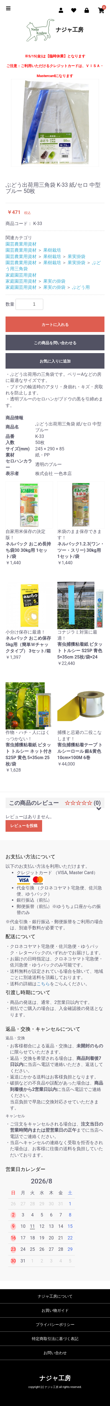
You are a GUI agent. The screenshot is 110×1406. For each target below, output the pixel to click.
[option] (55, 123)
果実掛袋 (76, 256)
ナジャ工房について (55, 1296)
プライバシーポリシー (55, 1324)
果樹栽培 (52, 250)
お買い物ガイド (55, 1310)
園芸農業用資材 (21, 244)
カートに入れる (55, 324)
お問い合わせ (55, 1353)
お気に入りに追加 (55, 361)
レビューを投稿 (23, 825)
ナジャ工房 (55, 30)
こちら (43, 983)
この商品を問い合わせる (55, 343)
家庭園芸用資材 (21, 275)
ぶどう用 (81, 287)
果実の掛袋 (54, 281)
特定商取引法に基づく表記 (55, 1338)
